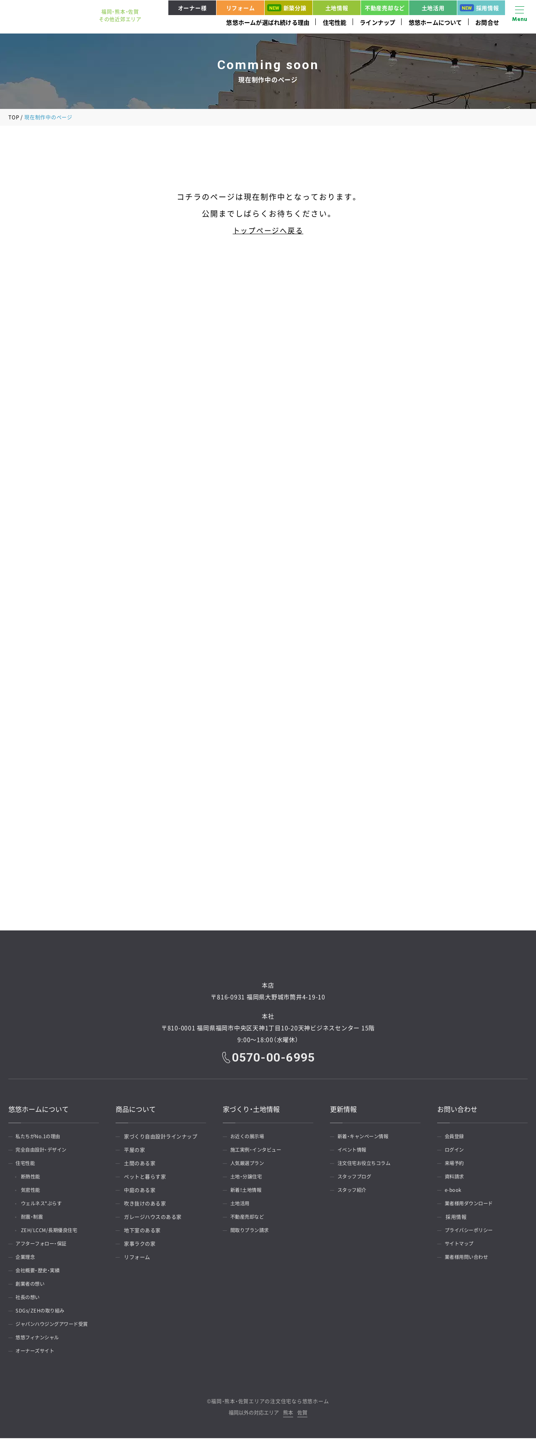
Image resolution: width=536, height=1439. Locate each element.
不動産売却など (385, 8)
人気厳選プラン (249, 1164)
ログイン (456, 1151)
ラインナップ (377, 22)
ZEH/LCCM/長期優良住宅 (53, 1231)
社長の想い (30, 1298)
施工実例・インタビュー (258, 1151)
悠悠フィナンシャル (40, 1338)
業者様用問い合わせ (469, 1258)
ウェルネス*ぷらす (45, 1204)
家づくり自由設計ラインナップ (160, 1137)
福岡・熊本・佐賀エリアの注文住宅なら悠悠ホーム (270, 1402)
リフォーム (240, 8)
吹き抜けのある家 (145, 1204)
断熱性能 (33, 1177)
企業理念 (27, 1258)
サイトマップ (461, 1244)
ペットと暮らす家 (145, 1177)
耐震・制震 (35, 1218)
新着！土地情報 (248, 1191)
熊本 (288, 1414)
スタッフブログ (356, 1177)
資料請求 (456, 1177)
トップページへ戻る (268, 230)
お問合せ (487, 22)
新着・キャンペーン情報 (366, 1137)
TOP (13, 117)
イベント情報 (354, 1151)
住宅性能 (335, 22)
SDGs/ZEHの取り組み (43, 1311)
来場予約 (456, 1164)
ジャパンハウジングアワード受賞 (56, 1325)
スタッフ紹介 (354, 1191)
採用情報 (479, 8)
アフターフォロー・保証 (44, 1244)
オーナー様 (192, 8)
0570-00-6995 (273, 1058)
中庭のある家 (139, 1191)
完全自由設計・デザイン (44, 1151)
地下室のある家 (142, 1231)
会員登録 (456, 1137)
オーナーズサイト (38, 1352)
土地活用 (433, 8)
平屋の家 (134, 1151)
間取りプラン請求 (252, 1231)
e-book (454, 1191)
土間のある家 (139, 1164)
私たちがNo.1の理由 (41, 1137)
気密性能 (33, 1191)
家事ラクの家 (139, 1244)
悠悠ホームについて (435, 22)
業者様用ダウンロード (472, 1204)
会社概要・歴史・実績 (40, 1271)
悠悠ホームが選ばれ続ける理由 (267, 22)
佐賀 (302, 1414)
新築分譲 (287, 8)
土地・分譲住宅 (248, 1177)
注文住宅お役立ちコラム (367, 1164)
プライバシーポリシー (472, 1231)
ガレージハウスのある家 (153, 1218)
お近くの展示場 (249, 1137)
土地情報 (336, 8)
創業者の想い (32, 1285)
